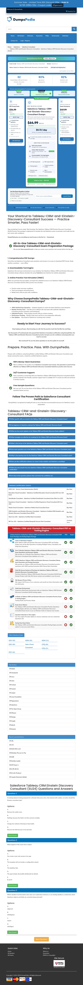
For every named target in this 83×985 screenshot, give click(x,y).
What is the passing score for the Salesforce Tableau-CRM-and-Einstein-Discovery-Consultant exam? (40, 455)
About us (45, 951)
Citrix (11, 681)
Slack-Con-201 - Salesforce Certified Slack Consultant (25, 517)
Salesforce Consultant (28, 47)
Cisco (11, 677)
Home (12, 36)
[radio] (19, 93)
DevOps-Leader (14, 761)
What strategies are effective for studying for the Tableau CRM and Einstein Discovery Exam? (38, 437)
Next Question (41, 939)
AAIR (11, 757)
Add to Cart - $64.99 (41, 180)
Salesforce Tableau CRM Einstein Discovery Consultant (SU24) (30, 67)
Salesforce (17, 47)
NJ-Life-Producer (15, 773)
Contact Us (14, 40)
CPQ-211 (45, 648)
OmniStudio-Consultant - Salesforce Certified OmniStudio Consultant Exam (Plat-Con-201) (36, 498)
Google (12, 721)
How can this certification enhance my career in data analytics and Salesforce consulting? (37, 461)
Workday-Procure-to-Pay (17, 753)
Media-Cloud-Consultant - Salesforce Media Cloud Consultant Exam (29, 507)
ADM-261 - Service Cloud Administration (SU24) (23, 489)
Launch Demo (67, 196)
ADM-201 (28, 640)
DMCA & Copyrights (49, 955)
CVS (11, 745)
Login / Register (25, 40)
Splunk (12, 725)
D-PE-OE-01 (14, 769)
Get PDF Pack (16, 140)
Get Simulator (67, 139)
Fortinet (12, 685)
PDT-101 (12, 652)
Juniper (12, 693)
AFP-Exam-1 (14, 765)
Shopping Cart (70, 11)
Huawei (12, 689)
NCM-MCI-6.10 (15, 749)
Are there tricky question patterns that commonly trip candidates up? (31, 475)
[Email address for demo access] (47, 196)
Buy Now (69, 489)
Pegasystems (14, 701)
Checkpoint (13, 673)
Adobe (12, 669)
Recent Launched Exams (16, 737)
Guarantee (39, 36)
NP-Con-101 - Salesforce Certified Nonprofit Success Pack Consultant (30, 521)
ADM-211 (45, 640)
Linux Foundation (15, 697)
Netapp (12, 717)
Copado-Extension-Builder (18, 777)
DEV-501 (12, 640)
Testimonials (55, 36)
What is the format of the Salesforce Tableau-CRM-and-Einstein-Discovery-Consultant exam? (38, 443)
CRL (11, 741)
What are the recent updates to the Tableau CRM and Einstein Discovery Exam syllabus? (36, 431)
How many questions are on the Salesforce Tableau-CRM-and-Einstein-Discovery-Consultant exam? (40, 449)
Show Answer (13, 835)
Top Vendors (13, 665)
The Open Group (15, 709)
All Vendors (20, 36)
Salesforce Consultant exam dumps (45, 364)
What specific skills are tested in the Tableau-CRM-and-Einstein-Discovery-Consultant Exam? (38, 419)
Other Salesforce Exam (16, 635)
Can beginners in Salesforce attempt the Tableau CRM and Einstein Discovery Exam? (35, 425)
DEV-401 (12, 644)
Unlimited (65, 36)
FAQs (47, 36)
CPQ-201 (45, 644)
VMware (12, 713)
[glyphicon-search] (74, 29)
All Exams (30, 36)
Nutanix (12, 729)
